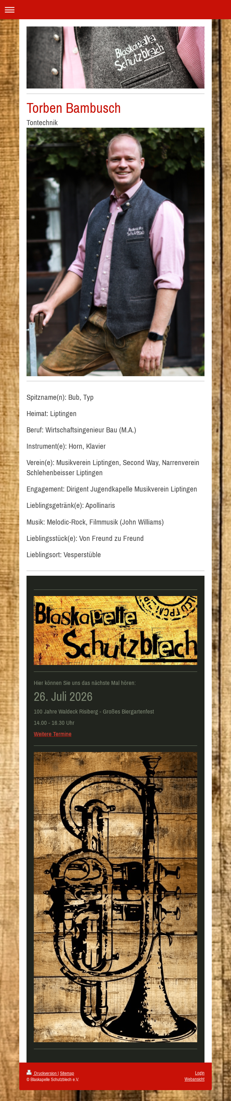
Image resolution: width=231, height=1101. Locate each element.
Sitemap (67, 1073)
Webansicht (194, 1079)
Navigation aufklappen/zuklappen (115, 9)
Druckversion (42, 1073)
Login (199, 1073)
